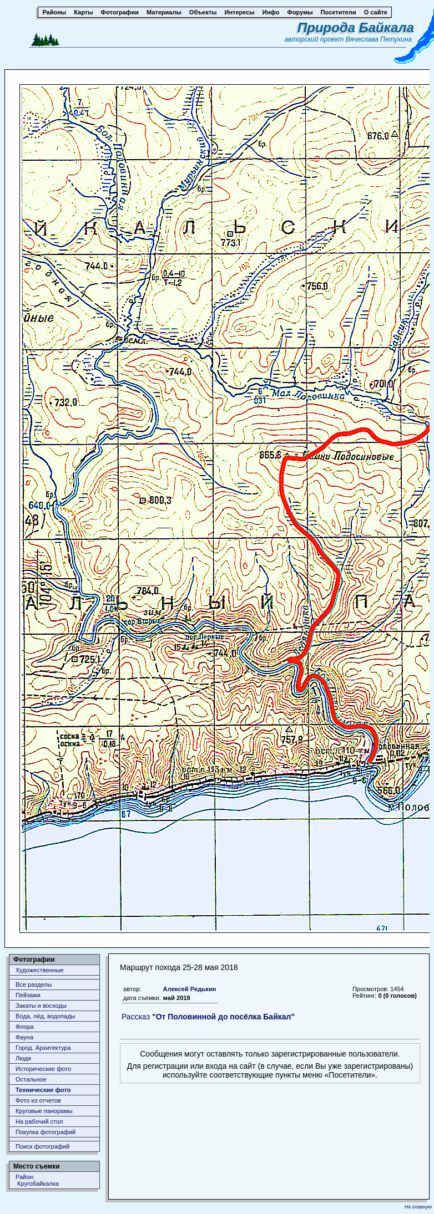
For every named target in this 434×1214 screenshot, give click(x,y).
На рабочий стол (39, 1121)
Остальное (31, 1079)
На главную (418, 1207)
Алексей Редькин (189, 989)
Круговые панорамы (44, 1111)
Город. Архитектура (43, 1047)
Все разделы (34, 984)
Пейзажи (28, 995)
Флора (25, 1026)
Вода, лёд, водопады (45, 1016)
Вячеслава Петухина (379, 39)
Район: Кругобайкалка (37, 1180)
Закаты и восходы (41, 1005)
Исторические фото (43, 1068)
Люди (23, 1058)
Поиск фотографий (42, 1146)
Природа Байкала (355, 27)
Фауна (24, 1037)
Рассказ (208, 1016)
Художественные (40, 970)
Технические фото (43, 1090)
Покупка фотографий (45, 1132)
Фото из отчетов (38, 1100)
